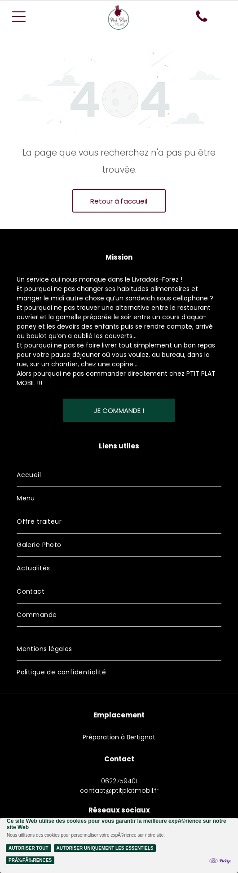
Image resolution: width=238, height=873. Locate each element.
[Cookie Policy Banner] (119, 845)
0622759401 (119, 781)
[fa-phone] (201, 21)
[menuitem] (119, 475)
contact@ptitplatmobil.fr (119, 790)
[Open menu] (19, 16)
